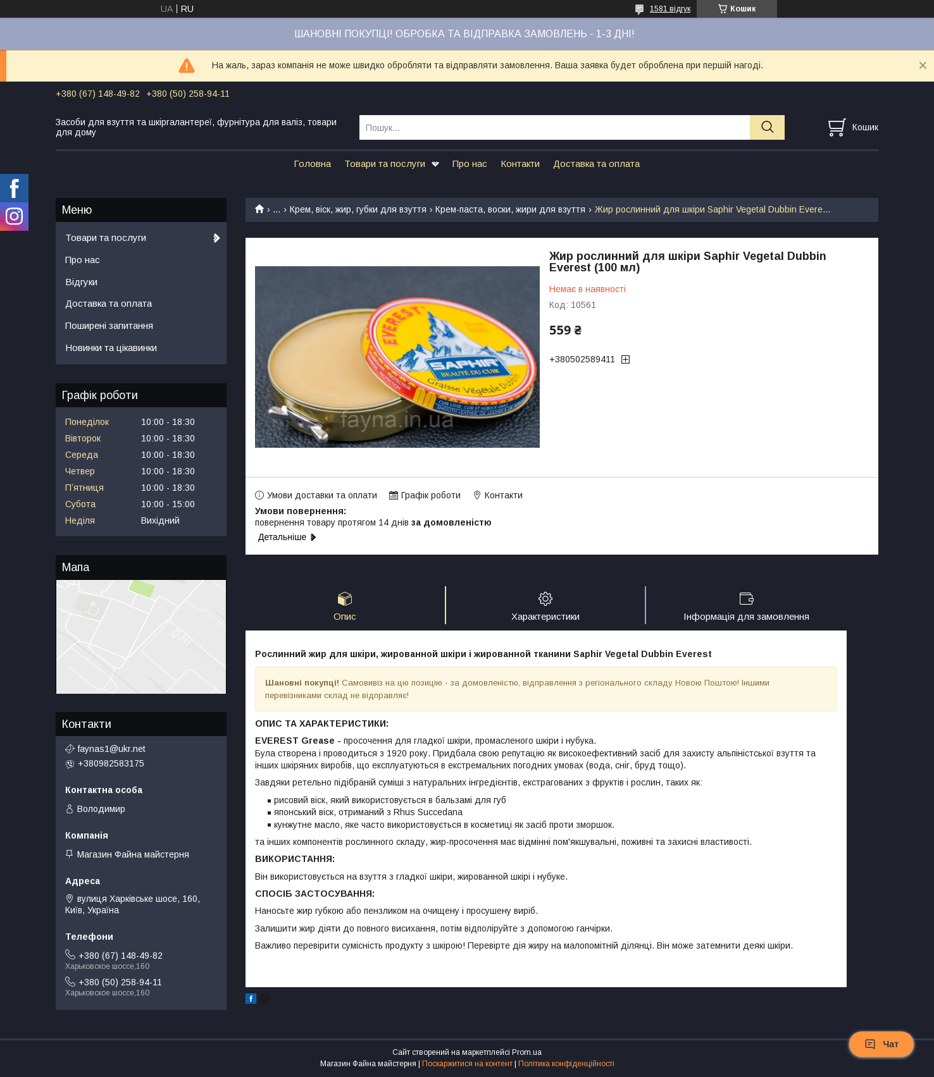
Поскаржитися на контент (467, 1065)
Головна (312, 163)
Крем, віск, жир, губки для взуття (358, 209)
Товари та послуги (384, 163)
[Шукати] (767, 127)
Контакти (520, 163)
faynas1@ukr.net (112, 749)
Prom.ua (527, 1053)
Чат (881, 1044)
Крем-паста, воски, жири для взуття (510, 209)
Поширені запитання (109, 325)
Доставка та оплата (596, 163)
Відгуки (81, 281)
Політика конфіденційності (566, 1065)
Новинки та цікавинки (111, 347)
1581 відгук (670, 8)
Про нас (469, 163)
